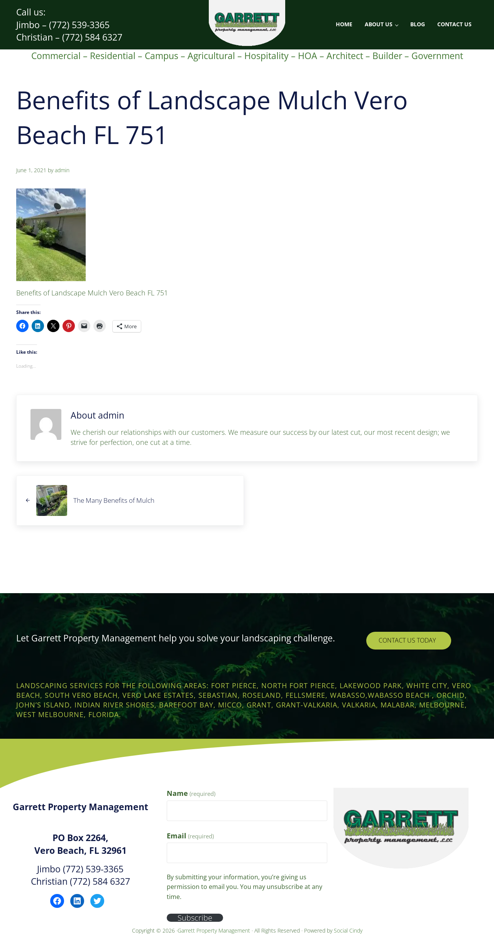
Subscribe (195, 917)
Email (190, 835)
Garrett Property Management (215, 930)
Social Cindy (348, 930)
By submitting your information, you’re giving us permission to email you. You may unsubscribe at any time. (244, 887)
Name (191, 793)
